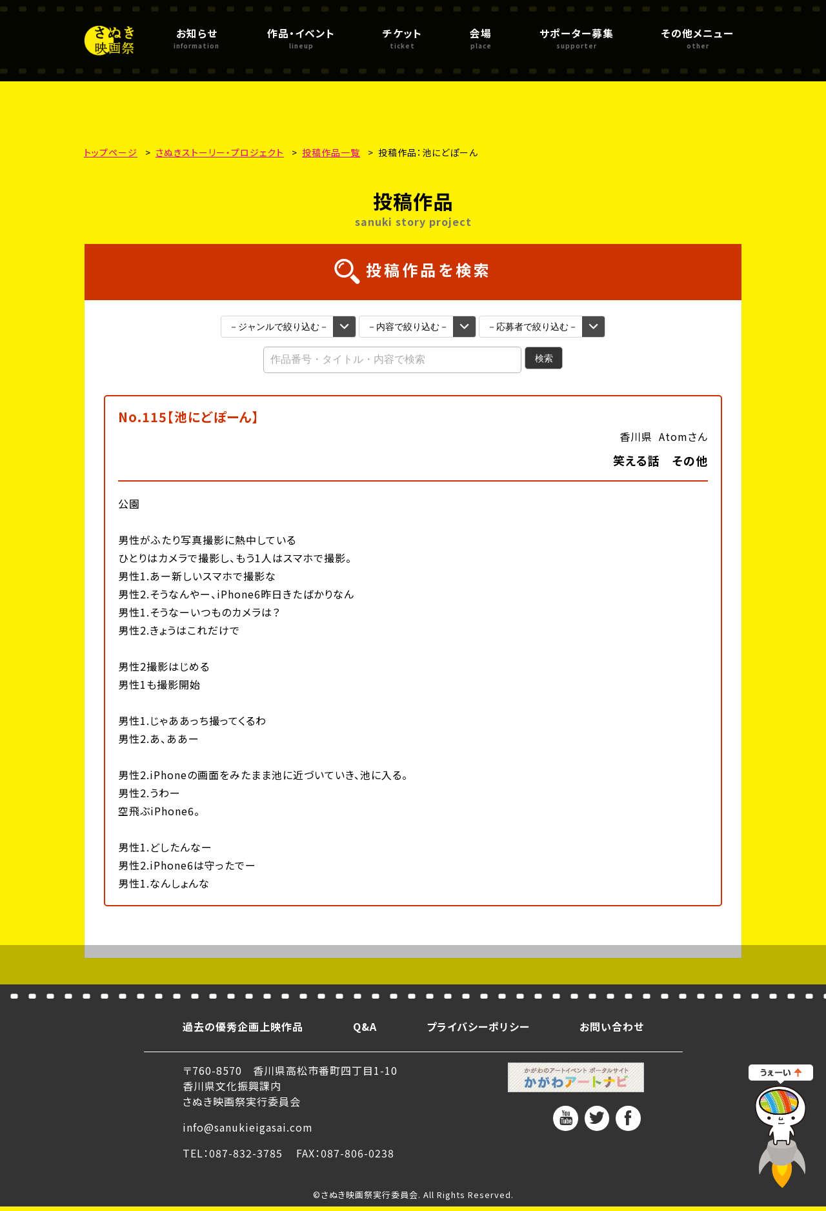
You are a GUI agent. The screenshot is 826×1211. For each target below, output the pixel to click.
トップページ (110, 152)
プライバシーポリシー (478, 1031)
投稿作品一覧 (331, 152)
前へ (331, 964)
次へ (495, 964)
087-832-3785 (246, 1157)
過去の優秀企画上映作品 (243, 1031)
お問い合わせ (611, 1031)
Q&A (365, 1031)
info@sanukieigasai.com (248, 1131)
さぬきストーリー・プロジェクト (220, 152)
